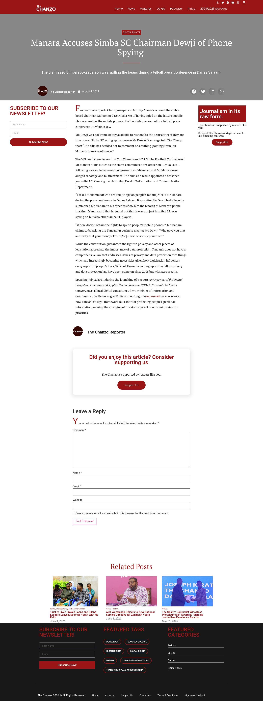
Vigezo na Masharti (195, 695)
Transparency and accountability (124, 670)
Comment (79, 430)
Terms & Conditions (167, 695)
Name (77, 473)
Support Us (127, 695)
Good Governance (137, 642)
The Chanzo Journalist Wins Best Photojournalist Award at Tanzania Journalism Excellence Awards (182, 614)
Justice (171, 653)
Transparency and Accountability (70, 609)
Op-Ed (161, 9)
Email (77, 486)
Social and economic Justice (136, 660)
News (131, 9)
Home (119, 9)
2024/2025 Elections (213, 9)
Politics (115, 609)
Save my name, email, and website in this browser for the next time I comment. (122, 513)
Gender (110, 660)
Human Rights (113, 651)
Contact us (145, 695)
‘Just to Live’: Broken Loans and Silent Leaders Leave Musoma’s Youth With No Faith (74, 614)
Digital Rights (131, 32)
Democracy (112, 642)
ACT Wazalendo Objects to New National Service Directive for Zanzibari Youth (130, 613)
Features (146, 9)
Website (77, 500)
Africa (191, 9)
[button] (244, 3)
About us (110, 695)
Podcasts (176, 9)
